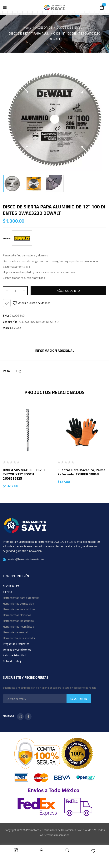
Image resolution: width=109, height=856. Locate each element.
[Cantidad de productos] (15, 291)
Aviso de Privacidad (14, 655)
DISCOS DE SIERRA (69, 27)
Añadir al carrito (68, 291)
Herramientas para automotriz (21, 597)
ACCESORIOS (43, 27)
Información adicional (54, 350)
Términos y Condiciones (17, 649)
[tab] (54, 351)
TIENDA (7, 592)
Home (27, 27)
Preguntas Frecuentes (16, 643)
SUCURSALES (11, 586)
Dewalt (17, 328)
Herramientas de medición (18, 603)
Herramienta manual (15, 632)
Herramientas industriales (18, 620)
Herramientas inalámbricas (19, 609)
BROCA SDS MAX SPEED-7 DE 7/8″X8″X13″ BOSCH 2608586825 (25, 474)
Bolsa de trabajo (12, 661)
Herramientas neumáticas (18, 626)
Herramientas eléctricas (17, 615)
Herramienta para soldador (19, 638)
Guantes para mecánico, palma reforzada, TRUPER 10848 (81, 472)
